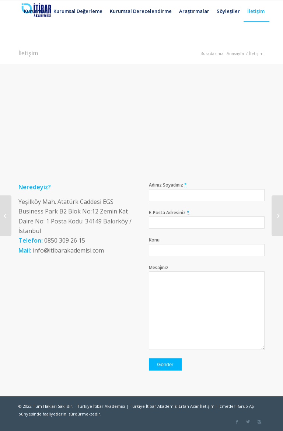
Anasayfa (235, 53)
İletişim (28, 53)
